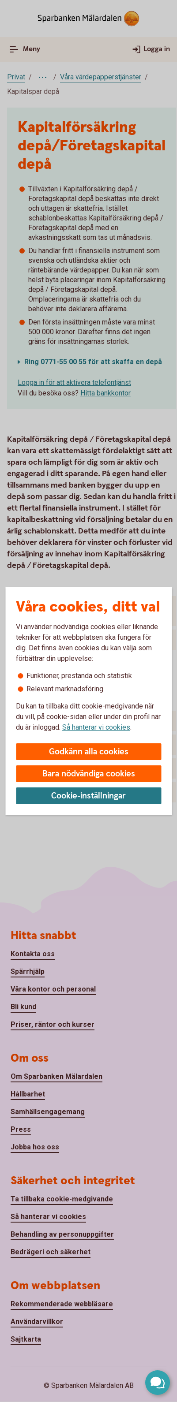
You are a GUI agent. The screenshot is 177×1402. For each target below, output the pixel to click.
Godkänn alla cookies (88, 751)
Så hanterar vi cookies (96, 727)
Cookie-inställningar (88, 796)
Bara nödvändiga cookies (88, 773)
